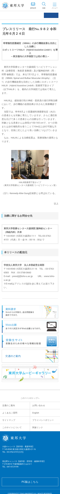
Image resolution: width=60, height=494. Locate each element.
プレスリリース (12, 15)
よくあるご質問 (9, 413)
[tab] (43, 5)
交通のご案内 (8, 405)
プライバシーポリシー (43, 420)
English (35, 413)
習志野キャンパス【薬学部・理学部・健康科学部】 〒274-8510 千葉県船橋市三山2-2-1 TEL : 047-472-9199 (23, 466)
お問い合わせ (38, 405)
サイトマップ (8, 420)
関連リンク (37, 427)
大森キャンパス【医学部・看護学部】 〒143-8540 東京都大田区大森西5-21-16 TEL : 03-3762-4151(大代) (19, 451)
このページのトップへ (30, 398)
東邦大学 (14, 5)
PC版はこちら (30, 481)
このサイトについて (12, 427)
